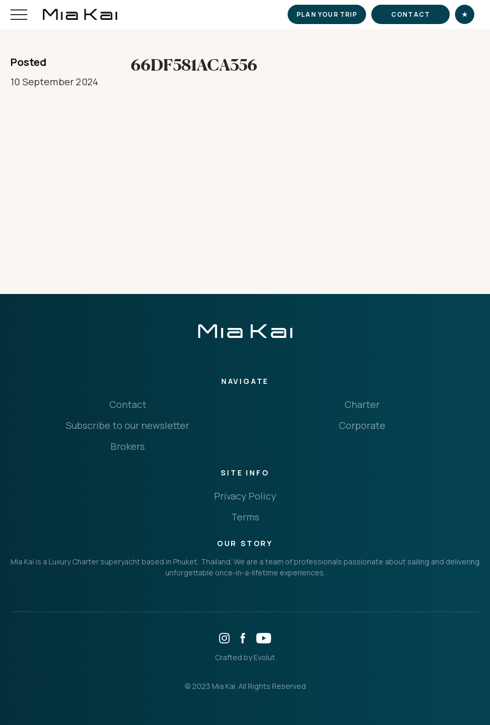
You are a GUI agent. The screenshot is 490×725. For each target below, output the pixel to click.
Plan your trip (327, 14)
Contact (410, 14)
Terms (245, 517)
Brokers (127, 446)
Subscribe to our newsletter (127, 425)
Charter (362, 404)
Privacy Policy (245, 496)
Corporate (362, 425)
